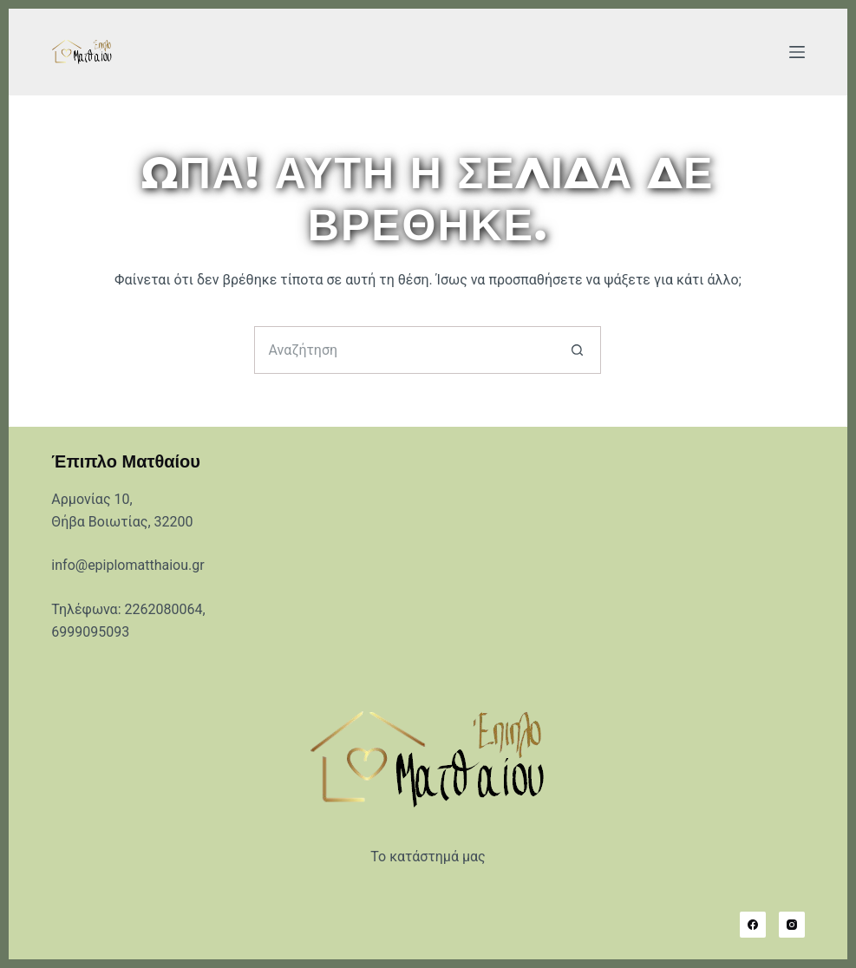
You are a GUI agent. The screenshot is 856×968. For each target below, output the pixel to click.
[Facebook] (753, 925)
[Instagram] (792, 925)
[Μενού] (797, 52)
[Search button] (577, 350)
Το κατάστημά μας (427, 856)
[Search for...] (403, 350)
